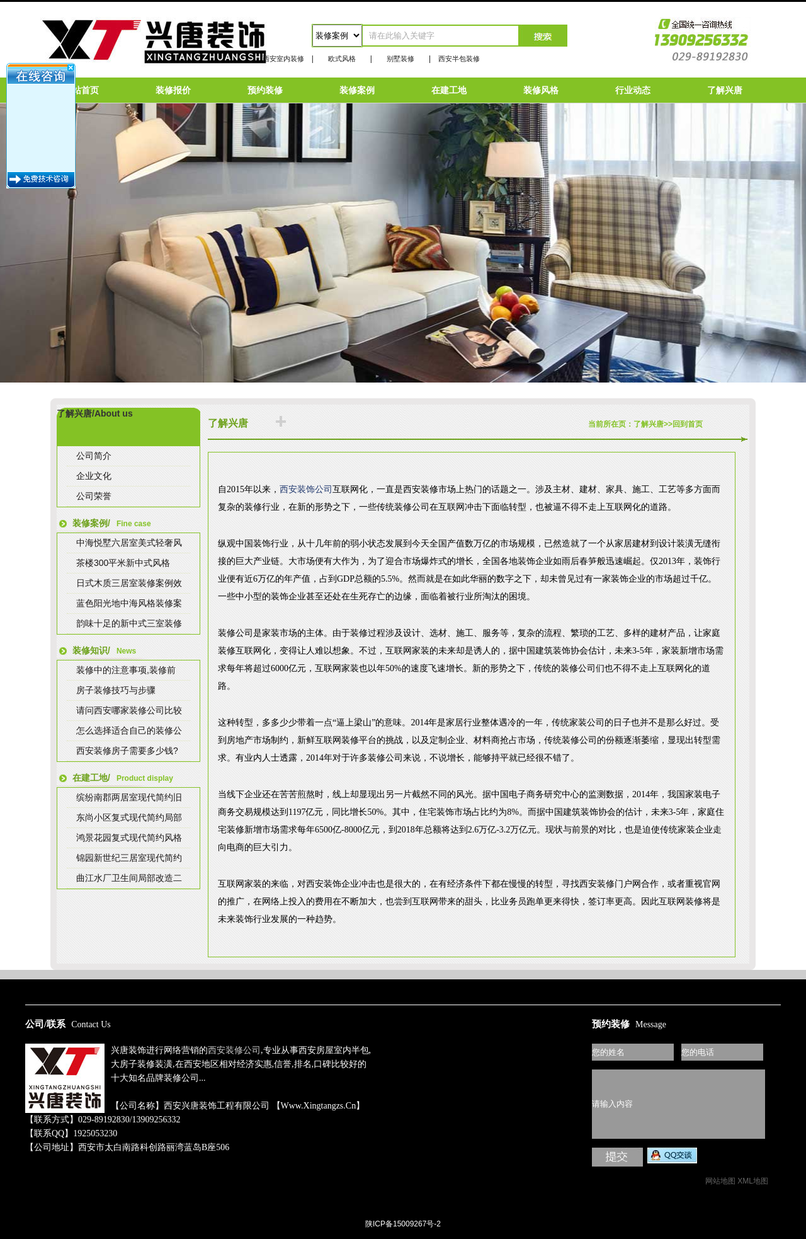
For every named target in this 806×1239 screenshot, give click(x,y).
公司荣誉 (93, 496)
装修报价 (173, 90)
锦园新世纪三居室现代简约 (129, 858)
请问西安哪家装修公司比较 (129, 710)
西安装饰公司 (306, 489)
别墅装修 (400, 58)
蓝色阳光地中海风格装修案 (129, 603)
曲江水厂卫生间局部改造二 (129, 878)
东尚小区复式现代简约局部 (129, 817)
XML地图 (752, 1181)
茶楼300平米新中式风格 (123, 563)
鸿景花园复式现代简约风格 (129, 838)
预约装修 (265, 90)
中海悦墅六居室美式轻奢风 (129, 543)
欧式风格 (342, 58)
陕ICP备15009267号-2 (403, 1223)
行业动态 (632, 90)
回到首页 (688, 424)
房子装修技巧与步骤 (116, 690)
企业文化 (93, 476)
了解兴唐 (724, 90)
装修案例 (357, 90)
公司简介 (93, 456)
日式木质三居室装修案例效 (129, 583)
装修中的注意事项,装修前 (126, 670)
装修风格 (541, 90)
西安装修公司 (234, 1050)
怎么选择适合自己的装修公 (129, 730)
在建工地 (449, 90)
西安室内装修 (283, 58)
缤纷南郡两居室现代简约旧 (129, 797)
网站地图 (720, 1181)
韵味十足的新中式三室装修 (129, 623)
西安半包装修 (459, 58)
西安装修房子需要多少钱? (127, 751)
